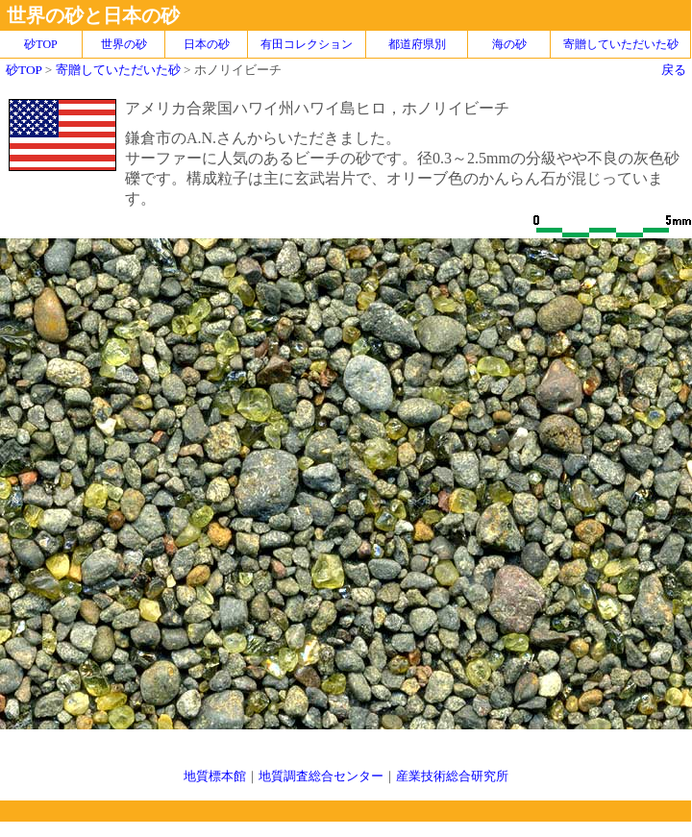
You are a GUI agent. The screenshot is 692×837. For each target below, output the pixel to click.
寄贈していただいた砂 (621, 44)
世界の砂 (124, 44)
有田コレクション (306, 44)
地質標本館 (215, 776)
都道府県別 (417, 44)
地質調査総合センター (321, 776)
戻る (673, 69)
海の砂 (509, 44)
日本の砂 (207, 44)
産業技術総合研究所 (452, 776)
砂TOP (23, 69)
